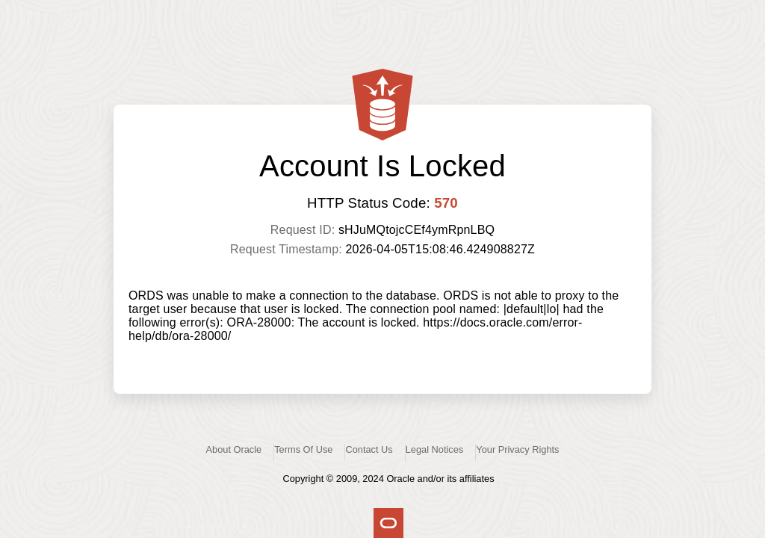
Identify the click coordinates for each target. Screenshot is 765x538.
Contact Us (368, 449)
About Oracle (234, 449)
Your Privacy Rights (517, 449)
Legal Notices (435, 449)
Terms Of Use (303, 449)
